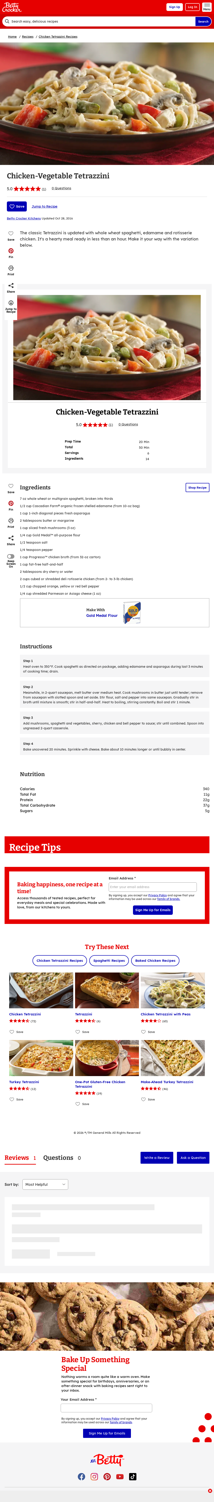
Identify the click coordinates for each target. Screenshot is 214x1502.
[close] (210, 1491)
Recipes (27, 36)
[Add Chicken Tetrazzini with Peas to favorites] (143, 1032)
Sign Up (174, 7)
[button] (11, 253)
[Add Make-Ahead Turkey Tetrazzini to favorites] (143, 1099)
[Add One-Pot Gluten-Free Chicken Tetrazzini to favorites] (78, 1104)
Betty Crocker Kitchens (24, 218)
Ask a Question (193, 1157)
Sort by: (12, 1184)
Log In (192, 7)
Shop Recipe (197, 487)
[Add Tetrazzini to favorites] (78, 1032)
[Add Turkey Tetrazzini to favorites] (12, 1099)
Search (203, 21)
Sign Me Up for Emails (153, 910)
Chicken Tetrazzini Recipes (58, 36)
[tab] (20, 1158)
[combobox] (98, 21)
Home (12, 36)
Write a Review (157, 1157)
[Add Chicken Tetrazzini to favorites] (12, 1032)
